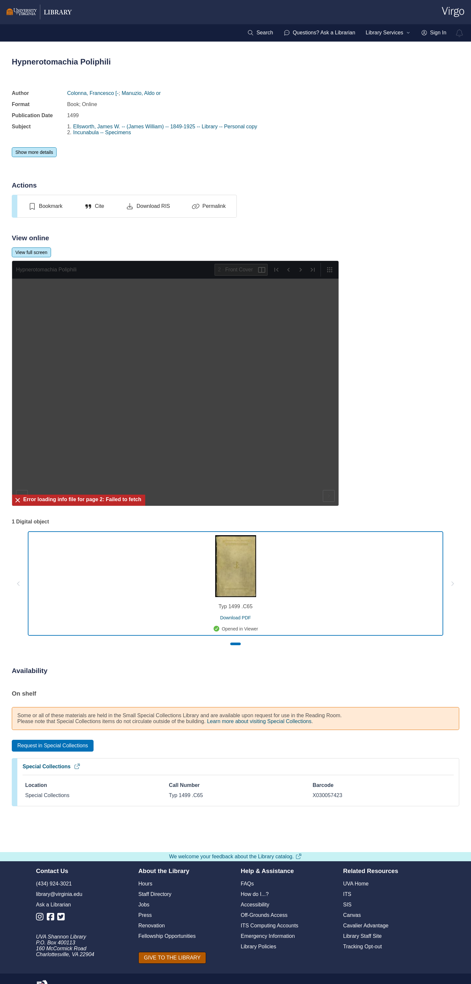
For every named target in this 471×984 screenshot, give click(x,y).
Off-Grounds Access (264, 915)
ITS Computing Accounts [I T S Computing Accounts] (269, 925)
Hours (145, 883)
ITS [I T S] (347, 894)
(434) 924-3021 (54, 883)
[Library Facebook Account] (52, 918)
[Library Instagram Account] (41, 918)
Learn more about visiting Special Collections (259, 721)
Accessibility (255, 904)
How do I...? (255, 894)
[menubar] (346, 32)
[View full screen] (31, 252)
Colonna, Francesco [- (92, 93)
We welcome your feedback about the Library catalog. (235, 856)
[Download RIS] (147, 206)
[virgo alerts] (459, 33)
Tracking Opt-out (362, 946)
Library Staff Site (362, 936)
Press (145, 915)
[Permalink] (208, 206)
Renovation (151, 925)
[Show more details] (34, 152)
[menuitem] (260, 32)
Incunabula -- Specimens (102, 132)
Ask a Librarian (53, 904)
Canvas (352, 915)
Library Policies (258, 946)
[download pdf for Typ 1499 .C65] (235, 618)
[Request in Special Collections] (53, 746)
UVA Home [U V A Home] (356, 883)
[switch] (45, 206)
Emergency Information (268, 936)
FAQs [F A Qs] (247, 883)
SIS (347, 904)
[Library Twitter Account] (62, 918)
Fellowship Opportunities (167, 936)
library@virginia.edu (59, 894)
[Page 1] (235, 644)
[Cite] (94, 206)
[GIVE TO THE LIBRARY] (172, 958)
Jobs (143, 904)
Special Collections (51, 766)
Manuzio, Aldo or (141, 93)
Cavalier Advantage (366, 925)
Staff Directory (154, 894)
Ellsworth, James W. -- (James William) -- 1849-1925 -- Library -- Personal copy (165, 126)
